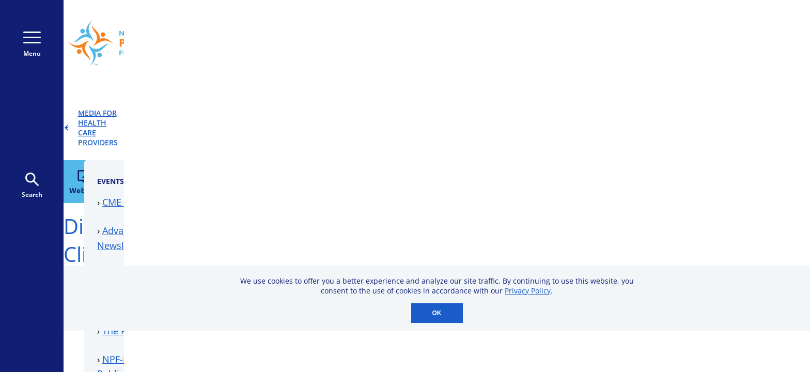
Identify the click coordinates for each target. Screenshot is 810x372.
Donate (660, 43)
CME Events (556, 151)
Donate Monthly (574, 43)
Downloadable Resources (586, 223)
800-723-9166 (471, 43)
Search (32, 186)
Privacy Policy (528, 291)
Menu (32, 45)
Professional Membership (587, 251)
